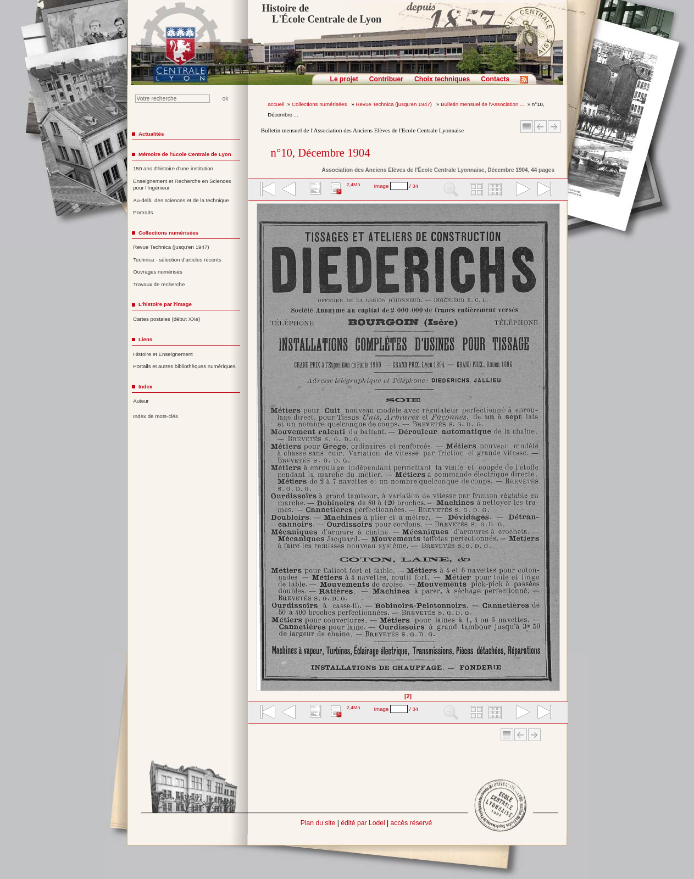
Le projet (344, 79)
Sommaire (526, 126)
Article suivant (554, 126)
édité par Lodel (363, 823)
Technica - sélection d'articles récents (177, 260)
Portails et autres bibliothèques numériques (184, 366)
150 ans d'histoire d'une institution (173, 168)
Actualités (151, 134)
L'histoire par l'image (165, 304)
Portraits (143, 212)
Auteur (141, 401)
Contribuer (386, 79)
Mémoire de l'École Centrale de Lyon (184, 154)
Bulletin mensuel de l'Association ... (482, 104)
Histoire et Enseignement (163, 354)
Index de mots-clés (155, 416)
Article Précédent (540, 126)
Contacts (495, 79)
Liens (145, 339)
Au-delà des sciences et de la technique (181, 200)
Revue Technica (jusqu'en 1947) (395, 104)
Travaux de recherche (159, 284)
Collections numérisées (320, 104)
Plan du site (318, 823)
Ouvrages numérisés (157, 272)
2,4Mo (353, 184)
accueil (276, 104)
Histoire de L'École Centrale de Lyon (321, 14)
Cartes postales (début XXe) (166, 319)
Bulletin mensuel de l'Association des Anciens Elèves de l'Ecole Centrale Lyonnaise (362, 130)
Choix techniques (442, 79)
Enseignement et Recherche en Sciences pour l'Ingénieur (182, 184)
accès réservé (411, 823)
